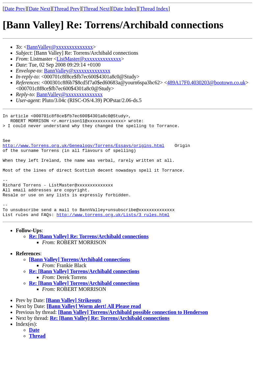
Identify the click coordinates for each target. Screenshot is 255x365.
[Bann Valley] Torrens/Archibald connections (79, 280)
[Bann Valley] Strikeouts (73, 321)
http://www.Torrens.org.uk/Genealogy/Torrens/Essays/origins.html (83, 152)
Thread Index (154, 9)
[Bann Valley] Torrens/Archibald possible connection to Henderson (133, 333)
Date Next (39, 9)
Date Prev (14, 9)
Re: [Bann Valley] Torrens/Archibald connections (84, 292)
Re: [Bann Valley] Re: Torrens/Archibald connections (88, 257)
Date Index (125, 9)
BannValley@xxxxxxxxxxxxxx (60, 47)
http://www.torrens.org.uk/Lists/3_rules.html (113, 235)
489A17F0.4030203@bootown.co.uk (206, 82)
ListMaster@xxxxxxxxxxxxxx (89, 59)
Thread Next (96, 9)
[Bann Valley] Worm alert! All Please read (94, 327)
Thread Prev (67, 9)
